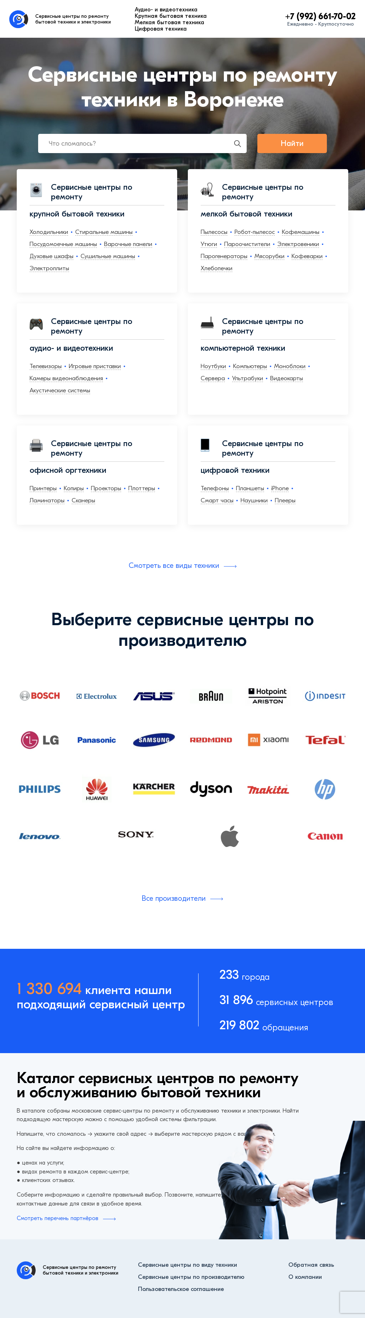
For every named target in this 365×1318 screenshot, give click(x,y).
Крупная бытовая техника (171, 16)
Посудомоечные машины (63, 244)
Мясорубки (269, 256)
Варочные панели (128, 244)
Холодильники (49, 232)
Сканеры (83, 500)
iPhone (280, 488)
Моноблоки (289, 366)
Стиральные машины (104, 232)
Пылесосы (214, 232)
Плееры (285, 500)
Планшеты (250, 488)
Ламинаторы (47, 500)
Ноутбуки (213, 366)
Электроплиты (49, 268)
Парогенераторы (224, 256)
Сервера (213, 378)
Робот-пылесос (255, 232)
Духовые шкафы (51, 256)
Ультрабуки (247, 378)
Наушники (254, 500)
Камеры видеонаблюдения (66, 378)
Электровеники (298, 244)
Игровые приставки (95, 366)
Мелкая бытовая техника (169, 22)
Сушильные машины (108, 256)
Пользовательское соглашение (181, 1289)
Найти (292, 143)
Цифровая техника (161, 29)
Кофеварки (307, 256)
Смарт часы (217, 500)
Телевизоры (46, 366)
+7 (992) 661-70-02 (320, 16)
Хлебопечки (216, 268)
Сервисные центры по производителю (191, 1276)
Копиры (74, 488)
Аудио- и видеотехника (166, 9)
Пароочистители (247, 244)
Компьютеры (250, 366)
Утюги (209, 244)
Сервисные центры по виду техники (187, 1264)
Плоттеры (141, 488)
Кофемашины (300, 232)
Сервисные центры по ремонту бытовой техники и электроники (73, 19)
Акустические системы (60, 390)
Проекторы (106, 488)
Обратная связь (311, 1264)
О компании (305, 1276)
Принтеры (43, 488)
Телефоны (215, 488)
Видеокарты (286, 378)
